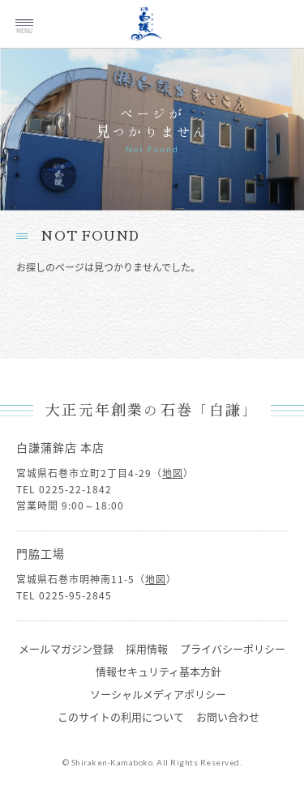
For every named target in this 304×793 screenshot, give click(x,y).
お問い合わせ (227, 716)
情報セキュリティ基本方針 (158, 671)
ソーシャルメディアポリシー (158, 693)
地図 (172, 473)
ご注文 (270, 34)
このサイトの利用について (121, 716)
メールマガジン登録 (66, 648)
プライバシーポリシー (232, 648)
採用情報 (147, 648)
